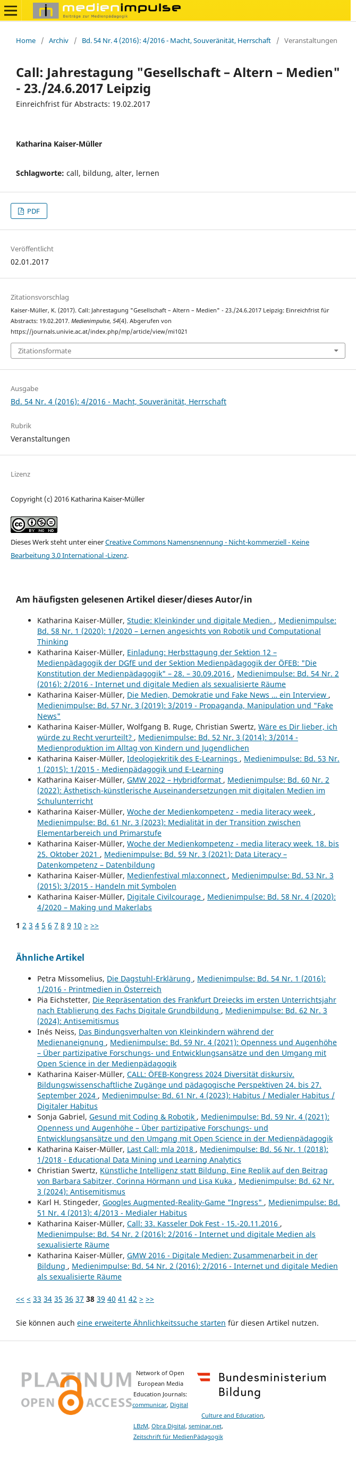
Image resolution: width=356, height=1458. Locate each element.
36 (69, 1299)
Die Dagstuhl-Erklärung (150, 978)
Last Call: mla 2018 (161, 1149)
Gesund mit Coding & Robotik (143, 1117)
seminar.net (205, 1426)
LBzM (140, 1426)
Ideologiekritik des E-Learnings (183, 758)
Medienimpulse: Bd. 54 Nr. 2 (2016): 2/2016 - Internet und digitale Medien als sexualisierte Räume (188, 678)
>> (94, 925)
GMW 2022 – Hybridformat (175, 780)
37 (79, 1299)
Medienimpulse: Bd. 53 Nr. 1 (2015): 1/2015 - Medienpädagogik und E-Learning (188, 763)
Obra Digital (168, 1426)
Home (26, 40)
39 (101, 1299)
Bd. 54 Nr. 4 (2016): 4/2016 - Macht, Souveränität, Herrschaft (176, 40)
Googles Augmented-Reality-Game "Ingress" (183, 1202)
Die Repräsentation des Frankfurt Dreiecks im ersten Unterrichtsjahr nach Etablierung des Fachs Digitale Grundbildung (186, 1005)
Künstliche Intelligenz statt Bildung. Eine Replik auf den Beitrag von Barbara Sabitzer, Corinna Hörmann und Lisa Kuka (182, 1175)
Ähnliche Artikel (50, 957)
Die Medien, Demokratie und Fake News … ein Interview (227, 695)
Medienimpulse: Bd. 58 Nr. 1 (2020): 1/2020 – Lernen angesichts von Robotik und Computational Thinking (186, 631)
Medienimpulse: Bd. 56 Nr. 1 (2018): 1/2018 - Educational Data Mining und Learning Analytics (182, 1154)
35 (58, 1299)
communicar (149, 1405)
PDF (33, 211)
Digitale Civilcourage (165, 897)
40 (111, 1299)
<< (20, 1299)
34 (48, 1299)
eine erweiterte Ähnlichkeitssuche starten (151, 1323)
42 (133, 1299)
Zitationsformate (44, 350)
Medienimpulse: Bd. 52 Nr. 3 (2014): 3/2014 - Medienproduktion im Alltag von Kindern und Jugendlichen (167, 742)
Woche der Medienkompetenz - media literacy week (220, 812)
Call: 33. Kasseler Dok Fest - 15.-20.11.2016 (203, 1223)
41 (122, 1299)
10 (77, 925)
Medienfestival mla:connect (177, 875)
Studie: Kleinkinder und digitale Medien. (200, 620)
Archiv (59, 40)
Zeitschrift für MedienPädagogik (178, 1436)
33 (37, 1299)
